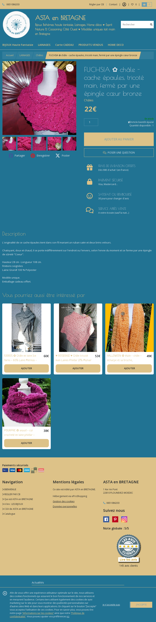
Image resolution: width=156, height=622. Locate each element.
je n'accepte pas (111, 604)
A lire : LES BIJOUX (12, 504)
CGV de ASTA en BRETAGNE (17, 509)
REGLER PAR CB (11, 494)
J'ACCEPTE (141, 604)
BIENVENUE (9, 489)
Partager (17, 155)
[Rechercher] (151, 24)
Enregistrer (40, 155)
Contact (113, 4)
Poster (62, 155)
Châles (39, 55)
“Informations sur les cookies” (38, 613)
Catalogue (8, 513)
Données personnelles (65, 506)
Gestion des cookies (63, 501)
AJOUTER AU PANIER (119, 139)
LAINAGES (25, 55)
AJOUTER (26, 368)
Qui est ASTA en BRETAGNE (17, 499)
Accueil (10, 55)
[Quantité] (91, 122)
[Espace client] (124, 4)
